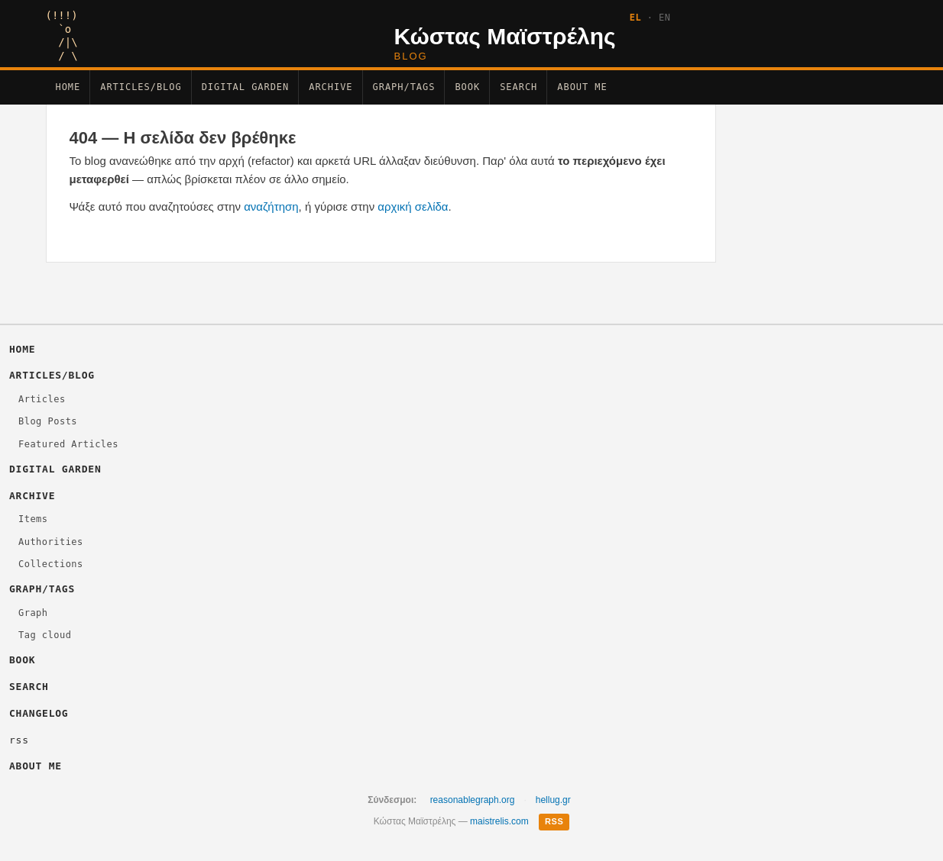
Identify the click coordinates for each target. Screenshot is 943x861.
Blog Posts (47, 421)
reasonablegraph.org (472, 800)
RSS (554, 821)
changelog (38, 713)
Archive (330, 87)
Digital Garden (246, 87)
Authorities (50, 542)
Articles (42, 399)
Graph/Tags (404, 87)
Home (68, 87)
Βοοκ (467, 87)
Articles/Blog (140, 87)
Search (518, 87)
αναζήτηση (271, 206)
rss (19, 740)
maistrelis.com (499, 821)
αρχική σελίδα (413, 206)
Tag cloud (44, 635)
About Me (582, 87)
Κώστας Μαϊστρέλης (505, 36)
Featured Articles (68, 444)
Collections (50, 564)
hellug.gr (553, 800)
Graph (33, 613)
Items (33, 519)
